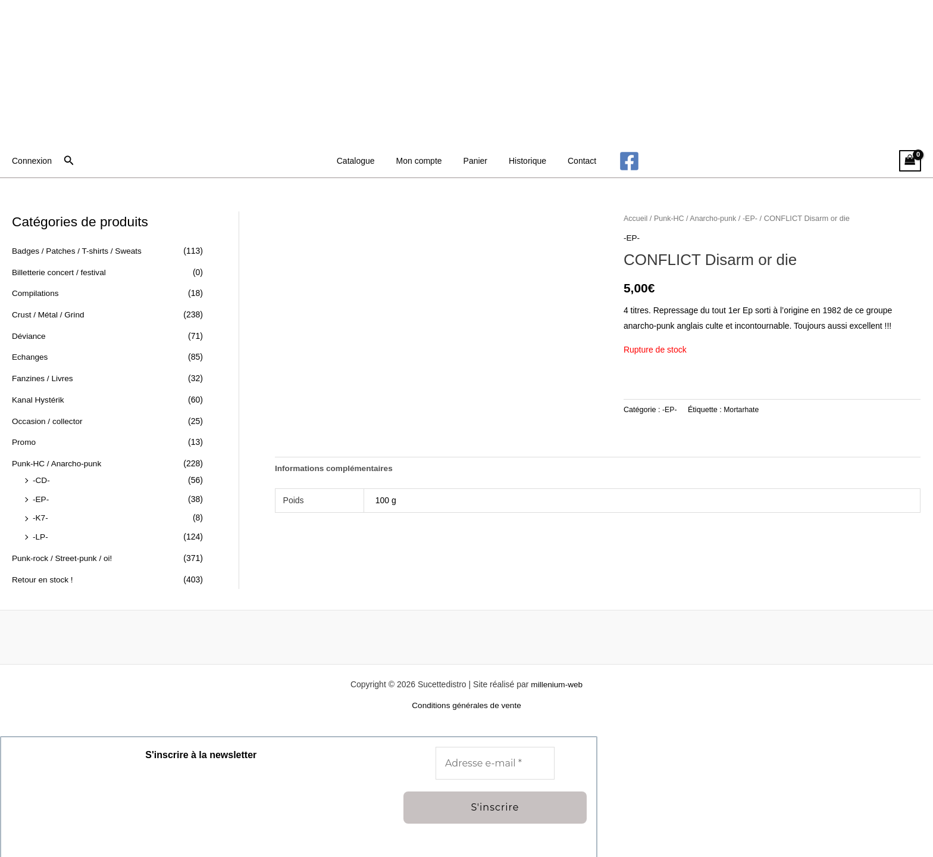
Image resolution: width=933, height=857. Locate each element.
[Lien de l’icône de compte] (32, 161)
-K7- (40, 516)
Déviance (29, 335)
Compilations (36, 293)
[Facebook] (617, 161)
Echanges (30, 357)
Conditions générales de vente (466, 704)
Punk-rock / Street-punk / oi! (63, 556)
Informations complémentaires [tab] (335, 468)
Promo (24, 441)
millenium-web (556, 682)
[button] (69, 161)
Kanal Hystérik (38, 399)
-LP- (40, 535)
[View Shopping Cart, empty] (910, 161)
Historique (522, 161)
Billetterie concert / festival (60, 272)
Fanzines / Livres (43, 377)
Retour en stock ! (43, 577)
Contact (572, 161)
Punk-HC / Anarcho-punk (58, 462)
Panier (475, 161)
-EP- (41, 498)
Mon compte (424, 161)
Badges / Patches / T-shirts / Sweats (79, 250)
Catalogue (365, 161)
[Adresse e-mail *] (495, 761)
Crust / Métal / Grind (49, 314)
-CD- (42, 479)
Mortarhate (742, 409)
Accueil (636, 218)
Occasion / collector (48, 420)
